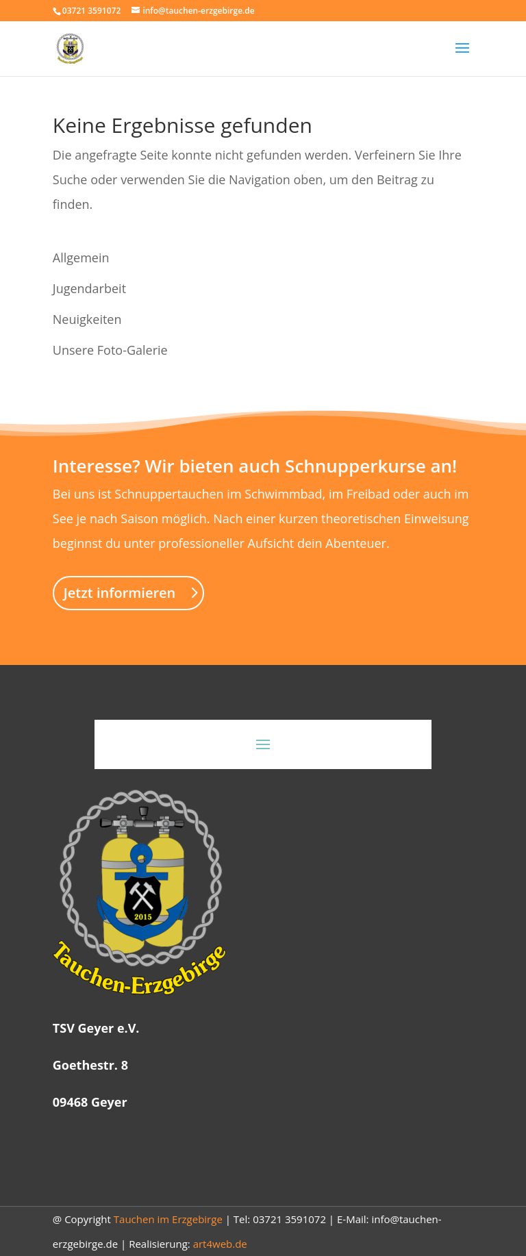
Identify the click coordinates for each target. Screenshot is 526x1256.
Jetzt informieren (120, 592)
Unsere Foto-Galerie (110, 350)
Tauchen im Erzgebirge (168, 1219)
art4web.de (220, 1244)
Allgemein (81, 257)
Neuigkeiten (87, 319)
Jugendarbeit (89, 288)
